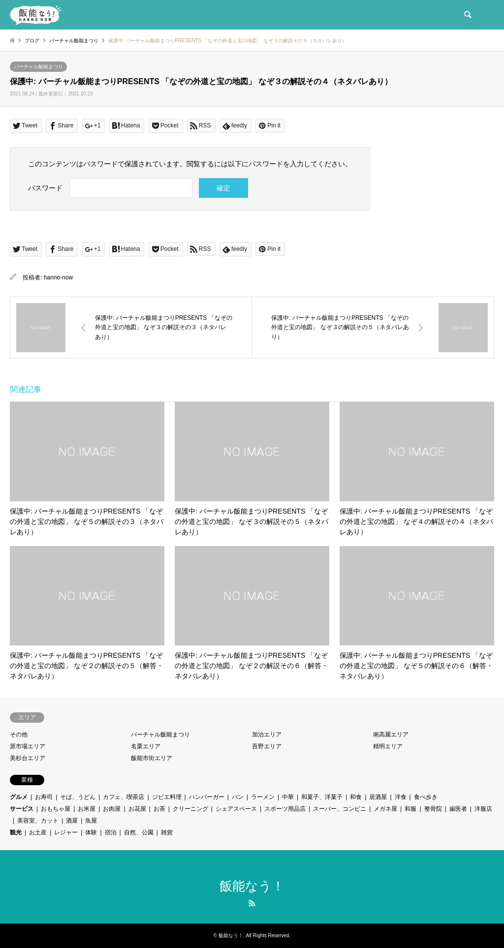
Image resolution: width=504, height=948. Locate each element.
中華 (288, 797)
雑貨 (167, 832)
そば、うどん (77, 797)
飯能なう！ (252, 886)
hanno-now (58, 277)
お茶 (159, 808)
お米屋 (86, 808)
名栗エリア (145, 746)
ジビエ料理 (167, 797)
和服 (410, 808)
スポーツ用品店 (285, 808)
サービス (21, 808)
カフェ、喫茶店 (123, 797)
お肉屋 (112, 808)
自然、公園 (139, 832)
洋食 (401, 797)
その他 (19, 734)
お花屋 (137, 808)
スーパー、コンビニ (339, 808)
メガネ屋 (385, 808)
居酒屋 (378, 797)
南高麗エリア (391, 734)
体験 (91, 832)
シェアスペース (236, 808)
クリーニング (190, 808)
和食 (356, 797)
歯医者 (458, 808)
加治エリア (267, 734)
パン (238, 797)
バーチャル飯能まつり (38, 66)
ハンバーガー (206, 797)
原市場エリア (27, 746)
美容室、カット (38, 820)
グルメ (19, 797)
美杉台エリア (27, 758)
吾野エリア (267, 746)
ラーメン (263, 797)
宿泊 (111, 832)
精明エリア (388, 746)
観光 (16, 832)
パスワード (45, 188)
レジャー (66, 832)
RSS (252, 903)
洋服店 (483, 808)
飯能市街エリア (151, 758)
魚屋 (91, 820)
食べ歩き (426, 797)
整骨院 (433, 808)
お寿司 (44, 797)
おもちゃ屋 (55, 808)
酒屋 (72, 820)
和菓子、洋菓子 (322, 797)
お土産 (38, 832)
